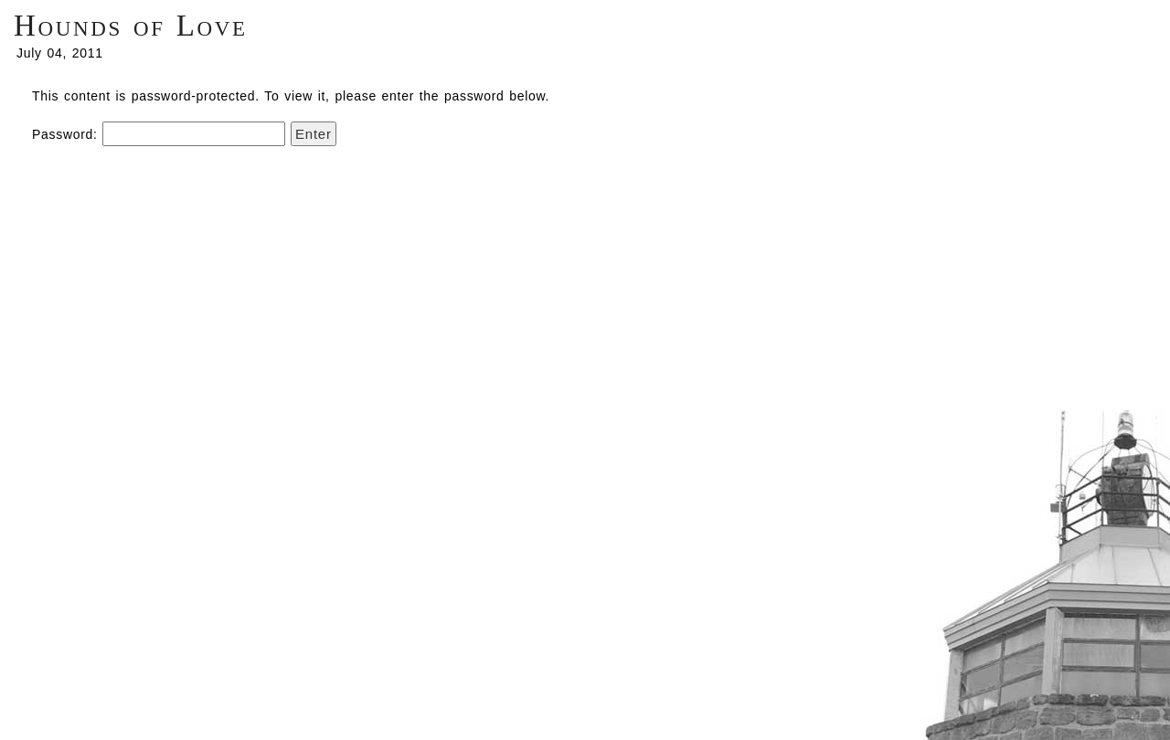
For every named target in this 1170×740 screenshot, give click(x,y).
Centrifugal (1044, 571)
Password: (158, 134)
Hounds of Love (131, 25)
